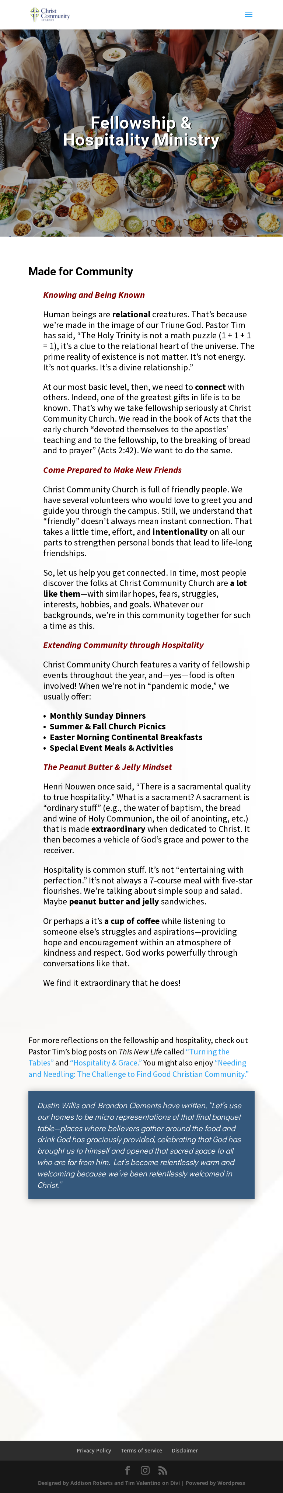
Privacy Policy (94, 1450)
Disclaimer (185, 1450)
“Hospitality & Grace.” (106, 1062)
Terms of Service (141, 1450)
